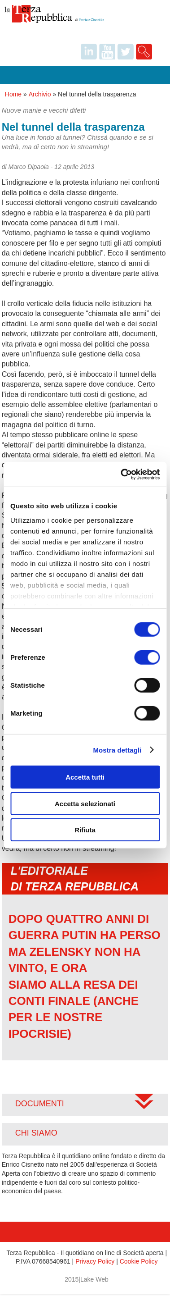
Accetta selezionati (85, 803)
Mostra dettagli (117, 749)
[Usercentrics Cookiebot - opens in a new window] (121, 474)
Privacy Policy (94, 1261)
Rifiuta (85, 830)
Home (13, 94)
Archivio (40, 94)
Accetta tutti (85, 777)
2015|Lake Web (87, 1279)
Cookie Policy (139, 1261)
